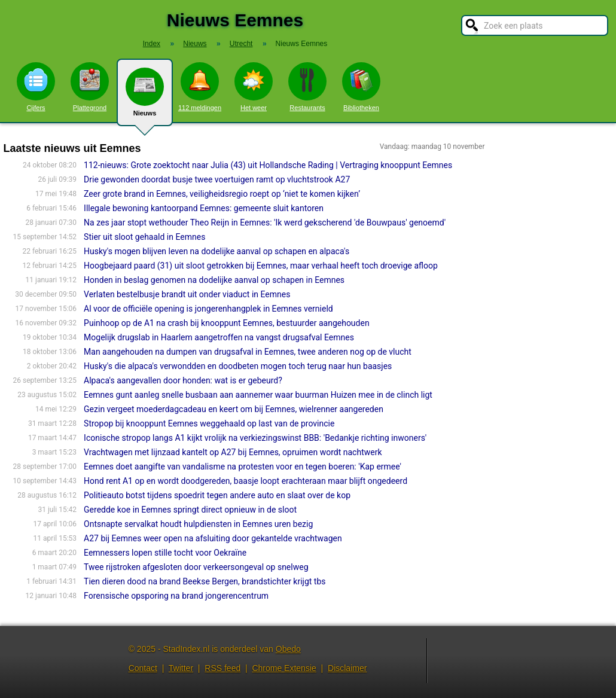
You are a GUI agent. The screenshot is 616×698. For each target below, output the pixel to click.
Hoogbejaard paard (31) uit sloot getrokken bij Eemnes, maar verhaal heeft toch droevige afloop (261, 265)
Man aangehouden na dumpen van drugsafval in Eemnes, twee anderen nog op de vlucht (247, 351)
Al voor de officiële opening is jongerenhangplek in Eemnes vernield (208, 308)
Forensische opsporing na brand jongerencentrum (176, 596)
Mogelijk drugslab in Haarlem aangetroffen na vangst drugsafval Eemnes (219, 337)
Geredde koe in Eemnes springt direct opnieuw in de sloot (190, 509)
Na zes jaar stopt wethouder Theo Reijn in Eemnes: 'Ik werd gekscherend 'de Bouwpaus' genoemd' (265, 222)
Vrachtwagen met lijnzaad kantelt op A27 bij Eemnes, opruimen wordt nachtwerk (233, 452)
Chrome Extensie (284, 668)
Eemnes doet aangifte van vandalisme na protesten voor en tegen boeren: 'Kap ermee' (242, 466)
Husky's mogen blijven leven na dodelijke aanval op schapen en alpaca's (216, 251)
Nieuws (145, 97)
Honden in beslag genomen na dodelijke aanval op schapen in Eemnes (214, 280)
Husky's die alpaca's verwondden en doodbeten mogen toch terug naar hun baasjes (238, 366)
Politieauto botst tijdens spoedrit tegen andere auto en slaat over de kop (217, 495)
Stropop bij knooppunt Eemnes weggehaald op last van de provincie (209, 423)
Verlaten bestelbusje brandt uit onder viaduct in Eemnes (187, 294)
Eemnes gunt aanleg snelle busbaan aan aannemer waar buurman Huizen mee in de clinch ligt (258, 395)
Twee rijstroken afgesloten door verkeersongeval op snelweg (196, 567)
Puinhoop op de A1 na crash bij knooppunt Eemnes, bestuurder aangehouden (227, 323)
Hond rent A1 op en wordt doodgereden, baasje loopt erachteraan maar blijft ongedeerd (245, 481)
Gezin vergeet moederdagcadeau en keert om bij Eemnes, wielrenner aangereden (233, 409)
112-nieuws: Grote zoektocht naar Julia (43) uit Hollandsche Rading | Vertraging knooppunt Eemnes (268, 165)
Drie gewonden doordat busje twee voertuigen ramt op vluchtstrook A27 (217, 179)
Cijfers (36, 86)
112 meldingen (199, 86)
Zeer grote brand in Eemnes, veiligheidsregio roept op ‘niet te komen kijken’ (222, 194)
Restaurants (307, 86)
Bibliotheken (361, 86)
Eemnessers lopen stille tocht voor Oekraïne (165, 552)
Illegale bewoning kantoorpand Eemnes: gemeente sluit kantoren (204, 208)
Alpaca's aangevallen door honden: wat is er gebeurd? (183, 380)
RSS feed (222, 668)
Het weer (253, 86)
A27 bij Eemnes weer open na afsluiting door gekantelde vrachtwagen (213, 538)
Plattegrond (90, 86)
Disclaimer (347, 668)
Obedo (288, 649)
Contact (143, 668)
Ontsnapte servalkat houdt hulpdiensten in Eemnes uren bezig (198, 524)
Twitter (181, 668)
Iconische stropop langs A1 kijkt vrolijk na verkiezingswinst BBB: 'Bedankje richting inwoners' (255, 438)
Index (151, 43)
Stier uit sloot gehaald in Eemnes (144, 237)
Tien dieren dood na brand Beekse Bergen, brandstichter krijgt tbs (204, 581)
